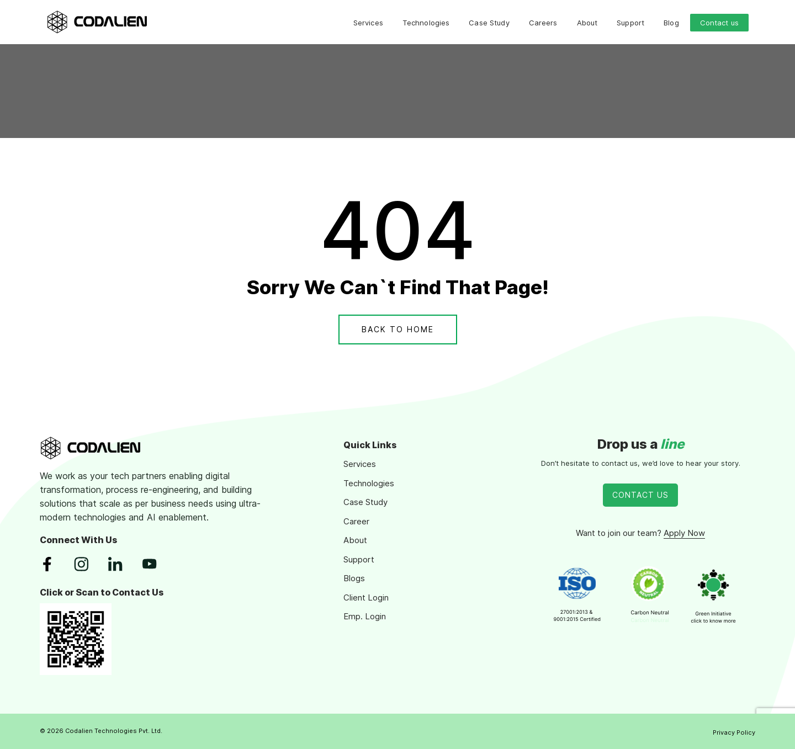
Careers (543, 22)
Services (368, 22)
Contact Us (640, 495)
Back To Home (398, 329)
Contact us (719, 22)
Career (356, 521)
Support (630, 22)
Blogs (354, 578)
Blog (671, 22)
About (587, 22)
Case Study (489, 22)
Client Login (366, 597)
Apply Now (684, 533)
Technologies (426, 22)
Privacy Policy (734, 732)
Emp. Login (364, 616)
